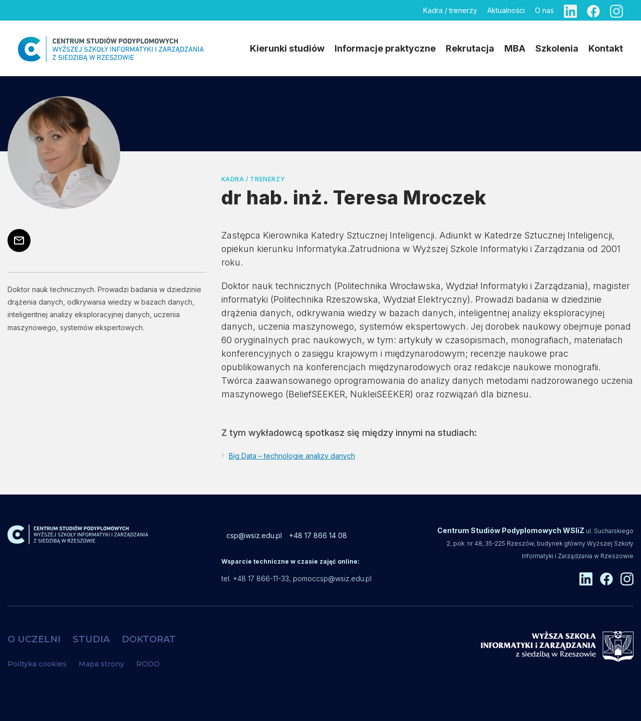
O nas (544, 10)
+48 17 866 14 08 (318, 535)
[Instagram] (616, 10)
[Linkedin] (570, 10)
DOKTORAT (149, 639)
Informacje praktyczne (385, 48)
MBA (514, 48)
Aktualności (506, 10)
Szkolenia (556, 48)
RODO (148, 663)
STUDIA (91, 639)
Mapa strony (101, 663)
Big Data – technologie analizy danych (292, 455)
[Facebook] (593, 10)
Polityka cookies (37, 663)
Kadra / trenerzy (450, 10)
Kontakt (605, 48)
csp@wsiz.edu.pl (254, 535)
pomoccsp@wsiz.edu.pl (332, 578)
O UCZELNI (34, 639)
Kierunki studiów (287, 48)
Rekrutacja (470, 48)
